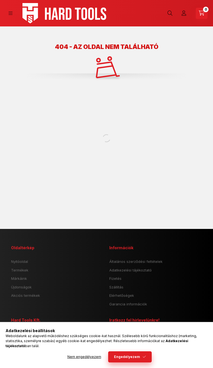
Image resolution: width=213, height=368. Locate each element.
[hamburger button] (11, 13)
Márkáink (19, 278)
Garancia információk (128, 304)
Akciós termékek (25, 295)
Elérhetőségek (121, 295)
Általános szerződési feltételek (136, 261)
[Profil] (183, 13)
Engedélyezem (127, 357)
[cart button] (201, 13)
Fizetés (115, 278)
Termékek (19, 270)
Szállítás (116, 287)
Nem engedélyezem (84, 357)
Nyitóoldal (19, 261)
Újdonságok (21, 287)
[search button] (170, 13)
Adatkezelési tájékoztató (130, 270)
